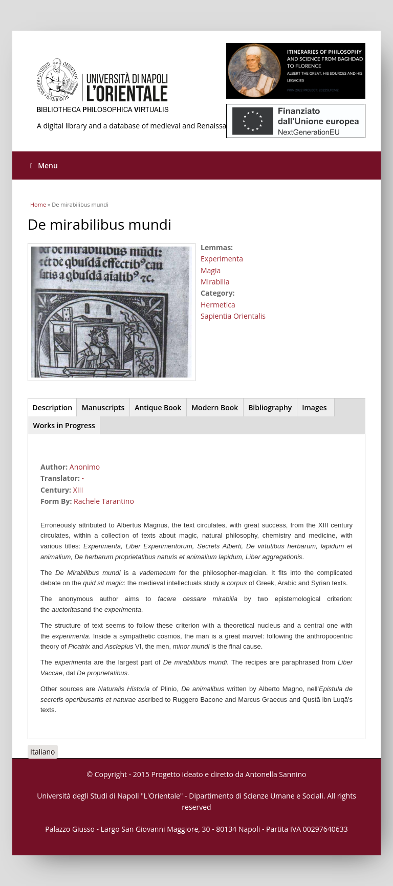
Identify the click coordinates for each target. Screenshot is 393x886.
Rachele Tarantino (104, 501)
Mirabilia (215, 281)
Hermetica (218, 304)
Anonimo (85, 467)
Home (38, 204)
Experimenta (222, 258)
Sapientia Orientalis (233, 316)
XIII (78, 490)
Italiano (42, 752)
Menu (44, 165)
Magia (211, 270)
